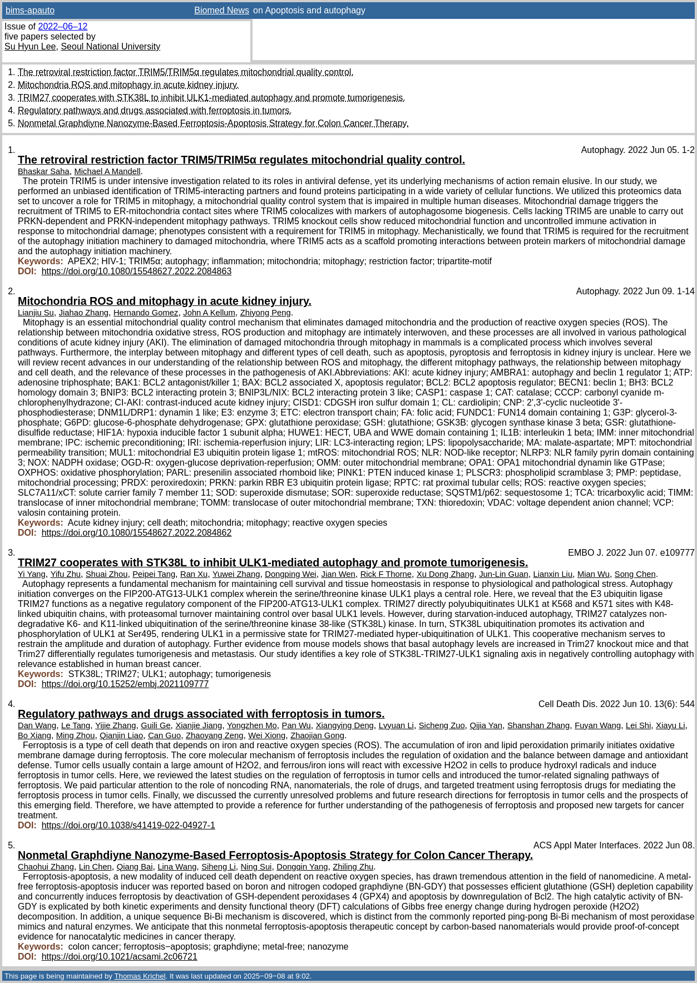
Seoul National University (110, 46)
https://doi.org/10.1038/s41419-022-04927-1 (128, 825)
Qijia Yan (485, 725)
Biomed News (221, 10)
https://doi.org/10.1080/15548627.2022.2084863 (137, 271)
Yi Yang (32, 574)
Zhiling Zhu (353, 866)
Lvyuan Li (396, 725)
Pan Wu (296, 725)
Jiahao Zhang (83, 312)
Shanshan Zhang (538, 725)
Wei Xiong (266, 735)
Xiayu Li (670, 725)
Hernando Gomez (145, 312)
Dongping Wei (290, 574)
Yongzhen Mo (252, 725)
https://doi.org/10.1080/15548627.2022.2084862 (137, 532)
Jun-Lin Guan (503, 574)
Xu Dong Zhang (445, 574)
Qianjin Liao (121, 735)
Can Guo (164, 735)
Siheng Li (218, 866)
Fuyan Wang (598, 725)
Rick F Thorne (386, 574)
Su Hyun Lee (30, 46)
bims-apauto (30, 10)
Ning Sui (256, 866)
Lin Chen (95, 866)
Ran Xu (193, 574)
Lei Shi (638, 725)
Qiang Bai (135, 866)
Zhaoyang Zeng (214, 735)
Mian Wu (593, 574)
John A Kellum (209, 312)
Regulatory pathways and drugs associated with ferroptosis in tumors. (155, 110)
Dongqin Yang (302, 866)
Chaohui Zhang (46, 866)
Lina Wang (176, 866)
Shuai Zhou (106, 574)
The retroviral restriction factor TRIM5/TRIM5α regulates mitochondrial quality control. (186, 72)
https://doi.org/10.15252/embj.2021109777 (125, 684)
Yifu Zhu (66, 574)
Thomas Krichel (139, 976)
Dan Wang (37, 725)
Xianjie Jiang (198, 725)
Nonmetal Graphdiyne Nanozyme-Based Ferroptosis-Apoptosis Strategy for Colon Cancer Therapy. (213, 123)
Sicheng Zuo (442, 725)
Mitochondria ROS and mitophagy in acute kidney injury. (128, 85)
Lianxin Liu (553, 574)
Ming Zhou (75, 735)
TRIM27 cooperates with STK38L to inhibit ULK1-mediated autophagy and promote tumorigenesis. (212, 97)
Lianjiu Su (36, 312)
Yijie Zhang (115, 725)
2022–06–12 (62, 26)
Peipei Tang (153, 574)
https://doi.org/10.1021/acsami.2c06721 (119, 956)
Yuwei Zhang (236, 574)
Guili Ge (155, 725)
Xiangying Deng (345, 725)
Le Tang (75, 725)
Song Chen (635, 574)
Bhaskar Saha (44, 171)
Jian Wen (338, 574)
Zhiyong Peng (265, 312)
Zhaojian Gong (317, 735)
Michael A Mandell (108, 171)
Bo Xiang (34, 735)
